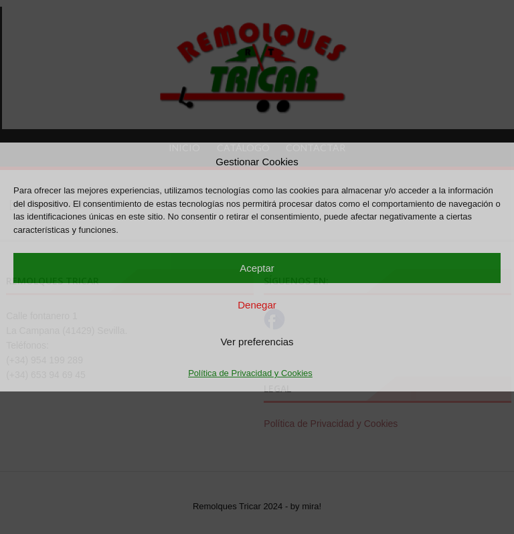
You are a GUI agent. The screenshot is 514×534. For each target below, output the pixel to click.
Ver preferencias (256, 341)
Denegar (257, 304)
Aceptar (257, 268)
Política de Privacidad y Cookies (250, 373)
